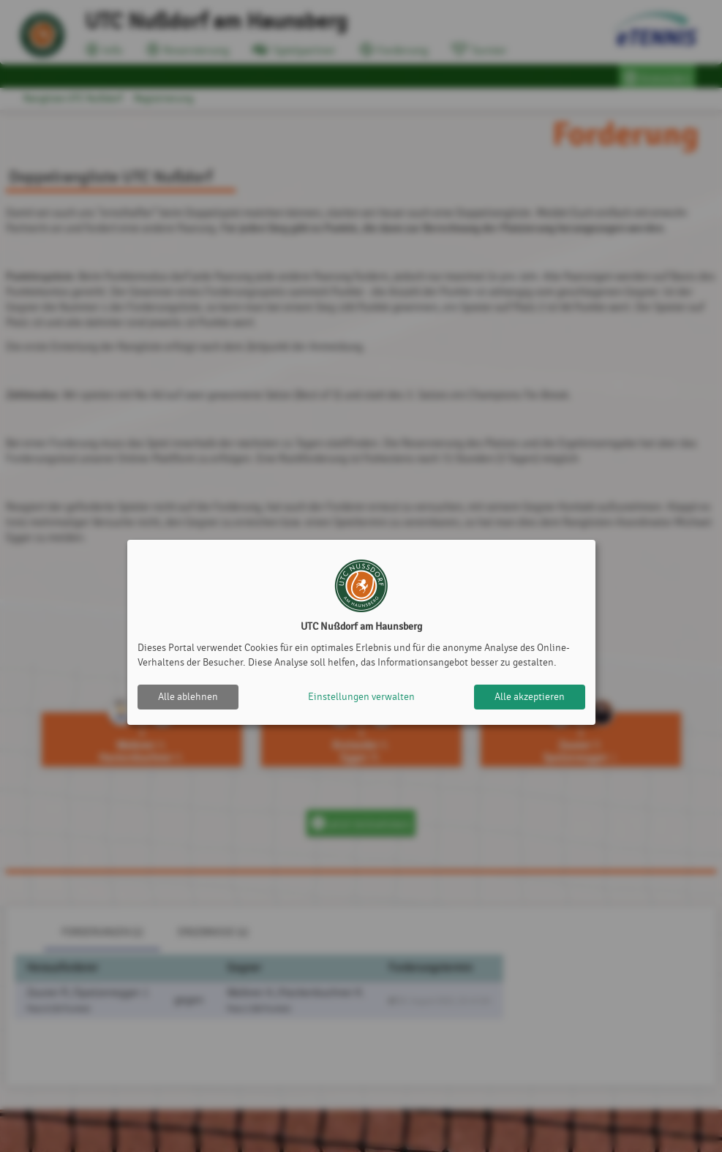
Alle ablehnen (188, 696)
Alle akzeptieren (530, 696)
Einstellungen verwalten (361, 696)
